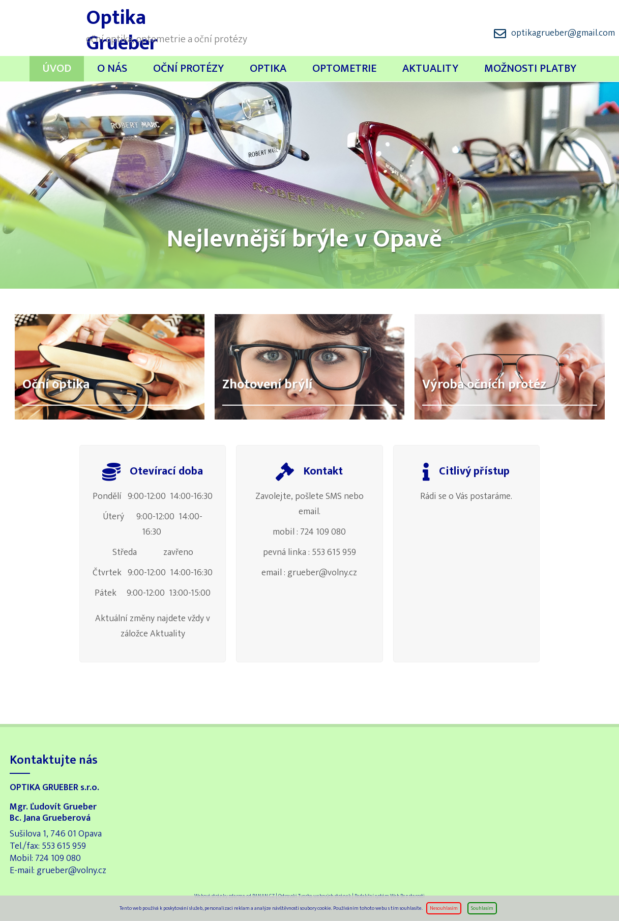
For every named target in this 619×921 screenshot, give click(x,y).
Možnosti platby (530, 68)
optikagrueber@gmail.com (563, 33)
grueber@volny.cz (71, 870)
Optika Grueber (45, 25)
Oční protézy (188, 68)
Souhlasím (482, 908)
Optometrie (344, 68)
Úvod (56, 68)
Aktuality (430, 68)
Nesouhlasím (444, 908)
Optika (268, 68)
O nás (112, 68)
